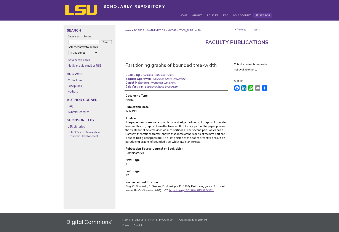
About (139, 220)
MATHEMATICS (156, 30)
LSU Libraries (76, 127)
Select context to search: (83, 47)
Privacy (125, 225)
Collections (75, 80)
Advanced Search (79, 60)
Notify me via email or (84, 66)
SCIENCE (139, 30)
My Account (166, 220)
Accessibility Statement (193, 220)
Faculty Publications (237, 42)
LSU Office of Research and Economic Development (85, 134)
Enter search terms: (80, 36)
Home (128, 30)
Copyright (138, 225)
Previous (241, 29)
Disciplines (75, 86)
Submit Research (78, 112)
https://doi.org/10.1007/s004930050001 (191, 190)
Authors (73, 92)
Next (255, 29)
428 (198, 30)
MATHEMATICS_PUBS (180, 30)
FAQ (70, 106)
